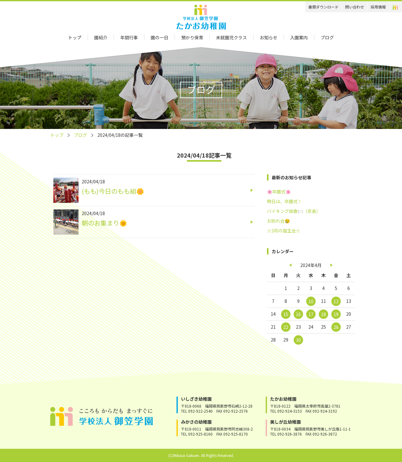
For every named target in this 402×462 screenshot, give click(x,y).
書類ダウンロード (323, 6)
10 (310, 301)
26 (336, 327)
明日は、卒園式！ (284, 201)
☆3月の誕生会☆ (283, 230)
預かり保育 (192, 37)
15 (285, 314)
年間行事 (129, 37)
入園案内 (299, 37)
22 (285, 327)
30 (298, 340)
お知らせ (268, 37)
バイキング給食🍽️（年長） (294, 211)
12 (336, 301)
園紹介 (100, 37)
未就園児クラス (231, 37)
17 (310, 314)
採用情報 (378, 6)
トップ (74, 37)
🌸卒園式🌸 (279, 191)
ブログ (327, 37)
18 (323, 314)
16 (298, 314)
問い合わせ (354, 6)
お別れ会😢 (278, 221)
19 (336, 314)
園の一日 (159, 37)
